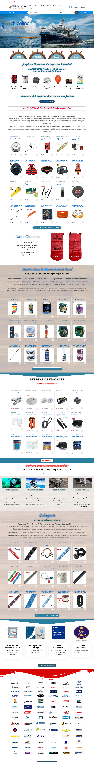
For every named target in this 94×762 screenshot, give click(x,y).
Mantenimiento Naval (25, 87)
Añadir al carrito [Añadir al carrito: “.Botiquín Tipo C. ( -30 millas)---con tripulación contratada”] (67, 222)
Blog (31, 8)
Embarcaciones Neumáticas (16, 390)
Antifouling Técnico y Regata (47, 297)
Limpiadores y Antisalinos (63, 343)
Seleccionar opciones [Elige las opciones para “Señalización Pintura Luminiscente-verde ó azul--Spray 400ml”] (67, 200)
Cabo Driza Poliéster (14, 566)
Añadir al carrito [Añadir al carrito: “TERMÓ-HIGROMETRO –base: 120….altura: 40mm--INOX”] (21, 155)
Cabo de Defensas (44, 412)
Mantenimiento (11, 320)
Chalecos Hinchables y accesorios (62, 136)
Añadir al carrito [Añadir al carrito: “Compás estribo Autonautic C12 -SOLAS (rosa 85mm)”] (21, 177)
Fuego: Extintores (44, 136)
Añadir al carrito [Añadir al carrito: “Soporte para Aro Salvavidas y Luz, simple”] (36, 155)
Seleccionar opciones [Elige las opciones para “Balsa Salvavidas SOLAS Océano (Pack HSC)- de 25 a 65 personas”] (52, 177)
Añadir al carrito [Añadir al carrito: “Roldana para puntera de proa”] (82, 408)
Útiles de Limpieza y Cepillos (14, 343)
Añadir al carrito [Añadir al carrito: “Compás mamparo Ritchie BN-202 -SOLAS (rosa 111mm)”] (83, 200)
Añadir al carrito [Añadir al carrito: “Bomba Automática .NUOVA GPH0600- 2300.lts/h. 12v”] (82, 431)
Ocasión (54, 5)
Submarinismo (12, 490)
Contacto (61, 5)
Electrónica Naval (68, 87)
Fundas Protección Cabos (14, 542)
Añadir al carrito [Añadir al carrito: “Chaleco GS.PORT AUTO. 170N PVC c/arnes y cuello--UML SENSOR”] (37, 431)
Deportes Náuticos (35, 490)
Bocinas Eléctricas (29, 390)
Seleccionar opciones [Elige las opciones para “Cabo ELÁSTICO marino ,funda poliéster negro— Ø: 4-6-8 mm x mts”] (85, 586)
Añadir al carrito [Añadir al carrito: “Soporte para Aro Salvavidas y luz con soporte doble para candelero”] (83, 155)
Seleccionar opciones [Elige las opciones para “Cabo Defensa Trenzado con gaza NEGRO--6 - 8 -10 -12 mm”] (52, 431)
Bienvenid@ (10, 1)
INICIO (53, 1)
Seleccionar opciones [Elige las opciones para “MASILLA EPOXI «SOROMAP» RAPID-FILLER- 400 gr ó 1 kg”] (36, 363)
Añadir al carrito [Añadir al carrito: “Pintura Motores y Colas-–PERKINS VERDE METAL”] (52, 363)
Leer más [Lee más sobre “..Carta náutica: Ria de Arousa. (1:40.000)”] (37, 453)
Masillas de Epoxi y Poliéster (29, 320)
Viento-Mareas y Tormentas (46, 203)
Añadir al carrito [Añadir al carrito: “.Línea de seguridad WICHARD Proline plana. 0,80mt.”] (21, 222)
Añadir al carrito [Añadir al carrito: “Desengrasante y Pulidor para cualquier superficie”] (20, 340)
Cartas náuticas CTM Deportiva (31, 434)
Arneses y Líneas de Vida (45, 181)
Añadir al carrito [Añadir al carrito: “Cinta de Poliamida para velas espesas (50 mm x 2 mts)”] (69, 316)
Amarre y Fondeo (47, 87)
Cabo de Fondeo (28, 542)
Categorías (42, 5)
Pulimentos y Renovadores (14, 297)
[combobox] (42, 12)
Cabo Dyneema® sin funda (30, 566)
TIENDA (29, 5)
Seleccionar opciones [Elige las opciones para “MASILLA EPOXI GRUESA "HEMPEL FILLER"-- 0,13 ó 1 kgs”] (85, 363)
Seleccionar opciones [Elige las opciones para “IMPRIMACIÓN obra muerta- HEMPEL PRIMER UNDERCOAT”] (85, 316)
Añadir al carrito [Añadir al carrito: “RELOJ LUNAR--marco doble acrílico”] (52, 222)
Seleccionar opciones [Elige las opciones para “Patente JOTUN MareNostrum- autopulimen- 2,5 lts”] (82, 453)
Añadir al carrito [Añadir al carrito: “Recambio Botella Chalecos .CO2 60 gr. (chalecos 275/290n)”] (67, 155)
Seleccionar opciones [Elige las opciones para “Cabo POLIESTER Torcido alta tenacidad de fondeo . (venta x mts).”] (36, 562)
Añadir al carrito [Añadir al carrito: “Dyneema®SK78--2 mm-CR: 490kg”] (36, 586)
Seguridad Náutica (14, 87)
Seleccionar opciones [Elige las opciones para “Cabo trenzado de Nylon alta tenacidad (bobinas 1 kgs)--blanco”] (69, 586)
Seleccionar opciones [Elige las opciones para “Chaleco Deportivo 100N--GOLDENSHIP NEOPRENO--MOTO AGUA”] (36, 177)
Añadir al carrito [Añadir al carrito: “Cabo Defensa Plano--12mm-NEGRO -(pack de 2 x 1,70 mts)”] (85, 609)
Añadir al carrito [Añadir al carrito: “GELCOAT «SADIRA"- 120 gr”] (36, 340)
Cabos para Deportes (30, 589)
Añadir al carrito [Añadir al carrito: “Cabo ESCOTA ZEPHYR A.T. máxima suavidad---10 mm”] (69, 562)
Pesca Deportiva (59, 490)
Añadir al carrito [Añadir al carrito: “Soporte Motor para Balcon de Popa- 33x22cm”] (22, 429)
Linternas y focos (59, 390)
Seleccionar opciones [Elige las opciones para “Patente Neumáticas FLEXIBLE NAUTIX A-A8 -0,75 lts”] (52, 316)
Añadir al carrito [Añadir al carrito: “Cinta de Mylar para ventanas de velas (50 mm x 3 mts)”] (85, 340)
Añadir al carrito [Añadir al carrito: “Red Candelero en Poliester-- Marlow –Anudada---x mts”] (69, 609)
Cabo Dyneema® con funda (47, 589)
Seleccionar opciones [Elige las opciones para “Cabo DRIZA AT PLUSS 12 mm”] (20, 586)
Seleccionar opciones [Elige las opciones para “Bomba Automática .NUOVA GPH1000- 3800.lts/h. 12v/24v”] (67, 453)
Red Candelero (66, 589)
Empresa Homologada (81, 646)
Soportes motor (13, 412)
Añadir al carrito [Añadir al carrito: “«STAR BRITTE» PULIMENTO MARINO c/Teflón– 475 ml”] (36, 316)
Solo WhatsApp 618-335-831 (80, 1)
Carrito (63, 1)
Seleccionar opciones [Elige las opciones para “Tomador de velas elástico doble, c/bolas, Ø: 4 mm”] (52, 586)
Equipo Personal (82, 490)
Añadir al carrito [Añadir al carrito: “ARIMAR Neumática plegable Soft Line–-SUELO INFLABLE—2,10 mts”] (22, 408)
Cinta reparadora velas (61, 297)
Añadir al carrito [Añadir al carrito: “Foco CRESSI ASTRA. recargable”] (67, 408)
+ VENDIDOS (58, 203)
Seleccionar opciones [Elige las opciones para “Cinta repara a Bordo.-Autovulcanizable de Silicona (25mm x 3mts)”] (69, 340)
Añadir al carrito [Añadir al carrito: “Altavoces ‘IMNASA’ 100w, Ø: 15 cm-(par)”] (52, 408)
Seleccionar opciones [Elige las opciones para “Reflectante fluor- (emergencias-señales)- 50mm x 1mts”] (36, 200)
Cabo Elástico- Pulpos (47, 542)
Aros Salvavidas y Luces (29, 136)
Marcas (49, 5)
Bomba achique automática (76, 412)
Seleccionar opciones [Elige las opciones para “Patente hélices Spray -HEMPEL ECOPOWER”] (52, 340)
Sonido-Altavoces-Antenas (46, 390)
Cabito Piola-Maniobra (63, 566)
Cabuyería (36, 87)
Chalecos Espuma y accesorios (30, 158)
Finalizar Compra (70, 1)
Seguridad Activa (28, 181)
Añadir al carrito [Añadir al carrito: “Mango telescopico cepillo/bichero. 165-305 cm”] (20, 363)
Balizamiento (58, 87)
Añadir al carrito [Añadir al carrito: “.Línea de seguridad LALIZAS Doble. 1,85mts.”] (52, 200)
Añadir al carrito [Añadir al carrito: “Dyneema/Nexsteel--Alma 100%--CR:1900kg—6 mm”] (52, 609)
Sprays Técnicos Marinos (16, 321)
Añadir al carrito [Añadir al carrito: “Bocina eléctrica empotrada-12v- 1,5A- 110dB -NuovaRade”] (37, 408)
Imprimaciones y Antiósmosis (80, 297)
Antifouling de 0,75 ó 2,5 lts (46, 434)
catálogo (35, 5)
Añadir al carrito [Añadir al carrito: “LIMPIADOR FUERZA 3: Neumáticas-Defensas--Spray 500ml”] (69, 363)
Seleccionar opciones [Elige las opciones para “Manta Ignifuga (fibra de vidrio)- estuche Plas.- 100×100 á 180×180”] (52, 155)
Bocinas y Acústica (28, 203)
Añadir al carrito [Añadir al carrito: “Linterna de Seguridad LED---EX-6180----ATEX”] (21, 200)
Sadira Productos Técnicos (32, 321)
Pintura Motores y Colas (47, 343)
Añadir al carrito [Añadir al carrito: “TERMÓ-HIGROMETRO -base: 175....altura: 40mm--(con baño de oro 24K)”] (83, 222)
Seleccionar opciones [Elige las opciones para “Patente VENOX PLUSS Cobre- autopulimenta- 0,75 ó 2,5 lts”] (52, 453)
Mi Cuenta (58, 1)
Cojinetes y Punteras (74, 390)
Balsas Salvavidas (44, 158)
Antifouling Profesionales (15, 434)
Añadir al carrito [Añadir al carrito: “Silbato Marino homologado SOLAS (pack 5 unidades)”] (36, 222)
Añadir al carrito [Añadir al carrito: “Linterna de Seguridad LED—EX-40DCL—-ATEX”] (67, 177)
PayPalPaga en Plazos (58, 647)
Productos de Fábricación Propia (12, 647)
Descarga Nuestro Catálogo (35, 647)
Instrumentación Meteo (14, 136)
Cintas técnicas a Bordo (63, 320)
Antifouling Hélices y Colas (49, 321)
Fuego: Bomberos (59, 158)
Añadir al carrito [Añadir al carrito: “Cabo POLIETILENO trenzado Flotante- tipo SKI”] (36, 610)
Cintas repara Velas (66, 297)
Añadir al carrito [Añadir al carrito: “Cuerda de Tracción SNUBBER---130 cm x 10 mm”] (85, 562)
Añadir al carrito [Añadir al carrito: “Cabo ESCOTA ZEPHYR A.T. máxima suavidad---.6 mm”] (20, 609)
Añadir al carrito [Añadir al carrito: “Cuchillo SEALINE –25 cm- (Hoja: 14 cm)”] (67, 431)
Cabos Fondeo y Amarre (33, 543)
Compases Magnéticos (14, 158)
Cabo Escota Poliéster (63, 542)
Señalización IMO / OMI (60, 181)
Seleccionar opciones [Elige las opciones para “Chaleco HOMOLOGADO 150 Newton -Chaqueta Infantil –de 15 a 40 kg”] (83, 177)
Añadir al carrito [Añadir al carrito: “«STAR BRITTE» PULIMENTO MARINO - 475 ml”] (20, 316)
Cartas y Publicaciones (80, 87)
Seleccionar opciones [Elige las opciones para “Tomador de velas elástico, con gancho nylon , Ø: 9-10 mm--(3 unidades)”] (52, 562)
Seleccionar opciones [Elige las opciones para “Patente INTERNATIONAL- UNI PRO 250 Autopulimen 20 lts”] (22, 453)
